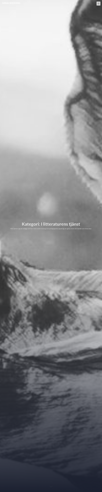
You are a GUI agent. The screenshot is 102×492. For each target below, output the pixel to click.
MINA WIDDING (11, 3)
